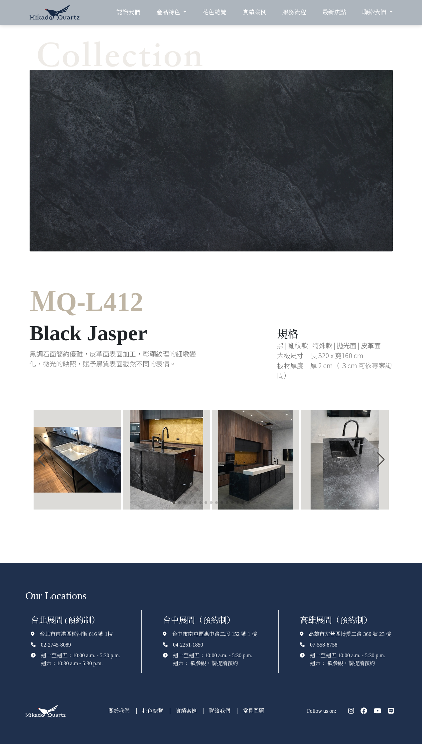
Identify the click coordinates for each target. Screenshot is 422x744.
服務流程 (294, 12)
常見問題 (253, 711)
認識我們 (128, 12)
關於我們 (119, 711)
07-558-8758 (324, 645)
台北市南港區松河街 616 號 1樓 (76, 634)
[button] (41, 459)
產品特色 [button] (169, 12)
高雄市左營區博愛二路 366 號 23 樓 (350, 634)
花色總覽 (214, 12)
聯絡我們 (220, 711)
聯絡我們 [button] (374, 12)
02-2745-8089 (56, 645)
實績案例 (254, 12)
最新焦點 (334, 12)
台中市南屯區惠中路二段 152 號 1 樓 (214, 634)
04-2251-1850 (188, 645)
